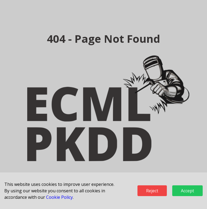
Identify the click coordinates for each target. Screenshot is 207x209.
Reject (152, 191)
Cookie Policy (59, 197)
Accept (187, 191)
